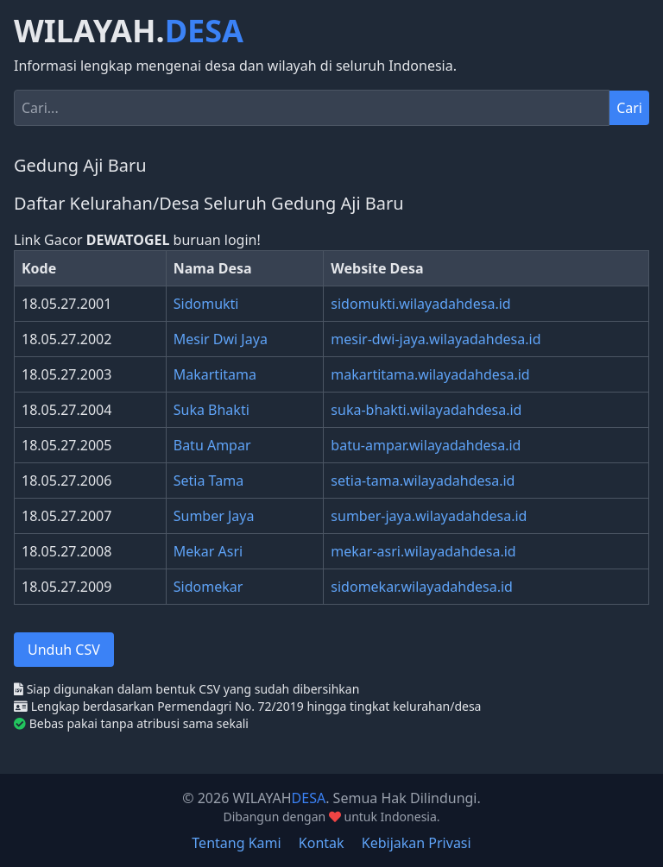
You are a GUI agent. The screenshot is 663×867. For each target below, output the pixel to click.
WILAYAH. (128, 31)
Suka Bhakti (211, 409)
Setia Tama (208, 480)
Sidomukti (206, 303)
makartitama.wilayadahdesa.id (430, 374)
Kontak (321, 842)
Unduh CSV (64, 649)
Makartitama (215, 374)
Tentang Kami (236, 842)
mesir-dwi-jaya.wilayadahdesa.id (435, 339)
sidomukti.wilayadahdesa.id (420, 303)
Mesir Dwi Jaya (221, 339)
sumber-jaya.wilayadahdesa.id (429, 515)
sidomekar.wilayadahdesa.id (422, 586)
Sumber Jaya (214, 515)
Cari (629, 107)
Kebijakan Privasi (416, 842)
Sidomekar (208, 586)
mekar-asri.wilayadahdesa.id (423, 551)
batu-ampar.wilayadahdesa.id (426, 445)
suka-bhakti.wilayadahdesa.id (426, 409)
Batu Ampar (212, 445)
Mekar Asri (208, 551)
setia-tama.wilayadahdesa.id (423, 480)
